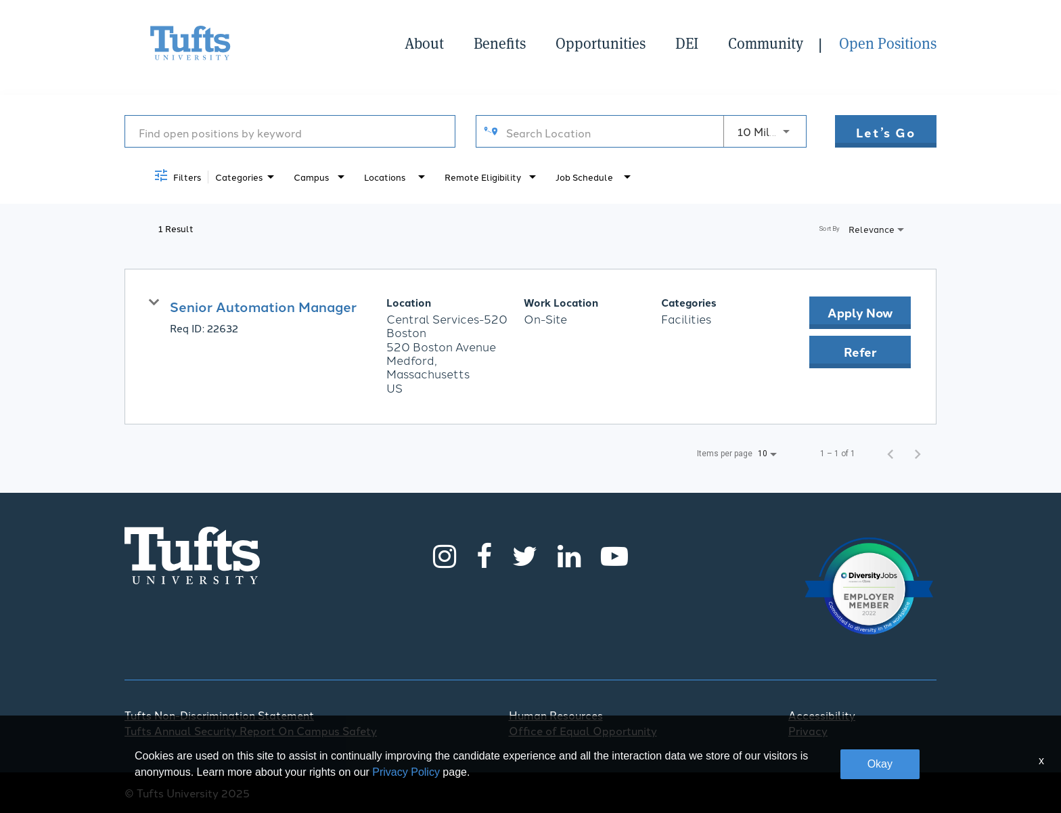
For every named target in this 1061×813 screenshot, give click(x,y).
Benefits (500, 43)
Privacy (808, 730)
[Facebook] (484, 555)
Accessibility (821, 714)
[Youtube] (614, 555)
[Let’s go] (885, 131)
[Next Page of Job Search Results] (917, 453)
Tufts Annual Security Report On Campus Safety (251, 730)
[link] (530, 346)
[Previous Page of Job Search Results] (890, 453)
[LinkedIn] (569, 555)
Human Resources (556, 714)
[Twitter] (524, 555)
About (424, 43)
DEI (686, 43)
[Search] (885, 131)
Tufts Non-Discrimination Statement (219, 714)
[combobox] (290, 132)
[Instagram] (444, 555)
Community (765, 43)
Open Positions (887, 43)
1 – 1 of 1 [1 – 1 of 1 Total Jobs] (837, 453)
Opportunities (601, 43)
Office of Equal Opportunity (583, 730)
